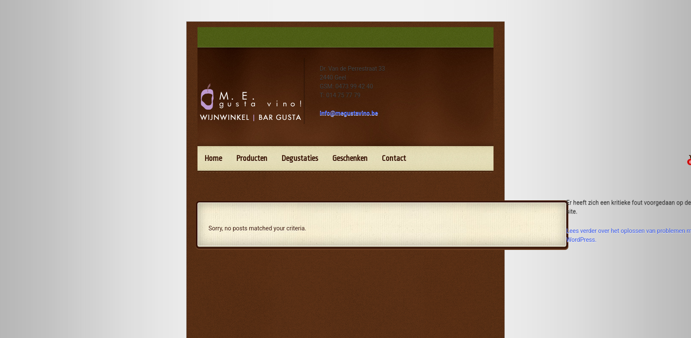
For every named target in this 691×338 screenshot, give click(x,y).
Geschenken (349, 158)
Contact (394, 158)
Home (213, 158)
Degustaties (300, 158)
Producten (251, 158)
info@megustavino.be (349, 113)
